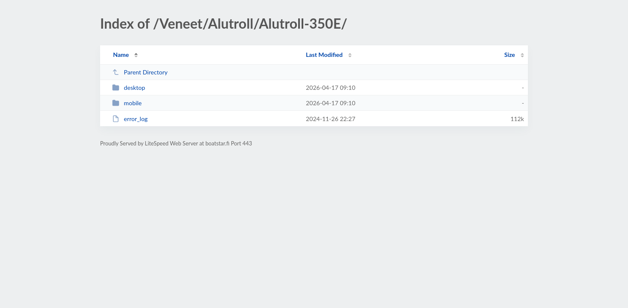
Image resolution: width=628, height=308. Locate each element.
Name (121, 54)
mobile (127, 103)
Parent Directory (140, 72)
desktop (128, 87)
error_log (130, 118)
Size (509, 54)
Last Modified (324, 54)
